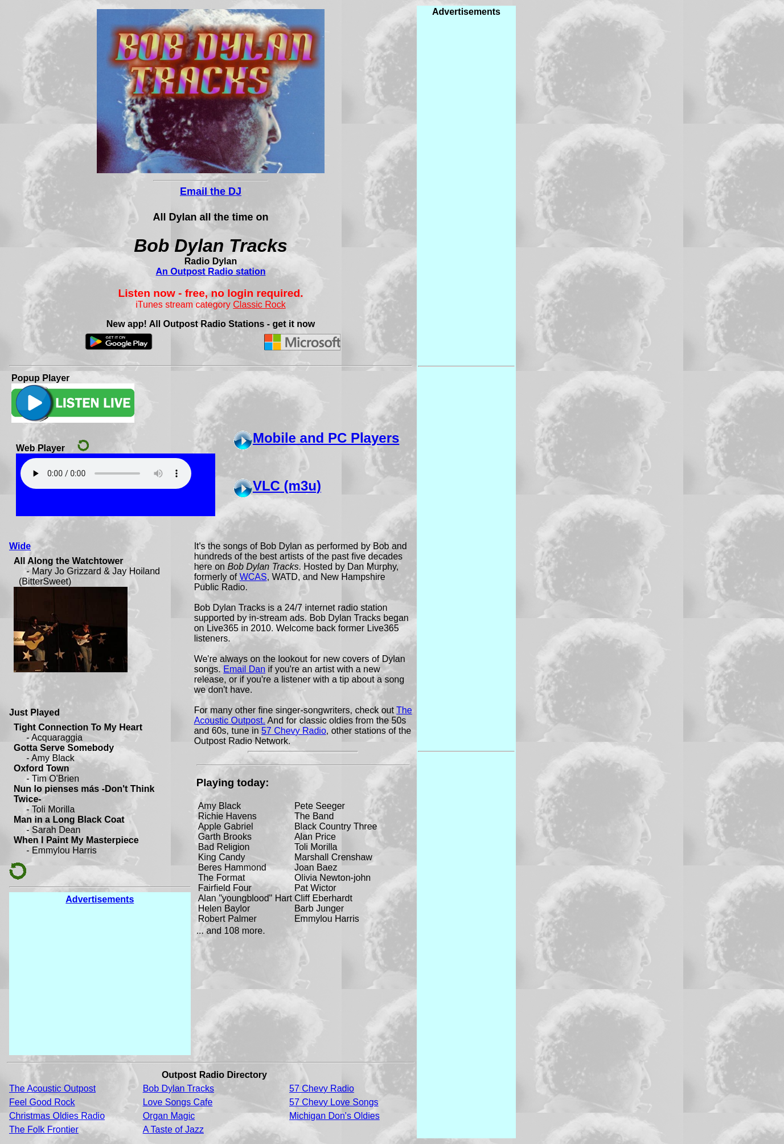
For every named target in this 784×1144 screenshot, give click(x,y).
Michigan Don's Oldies (334, 1116)
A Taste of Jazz (173, 1129)
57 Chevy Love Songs (334, 1102)
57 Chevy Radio (293, 731)
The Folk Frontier (44, 1129)
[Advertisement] (99, 979)
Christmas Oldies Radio (57, 1116)
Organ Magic (169, 1116)
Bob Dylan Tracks (178, 1088)
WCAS (253, 577)
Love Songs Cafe (178, 1102)
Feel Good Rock (42, 1102)
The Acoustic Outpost (52, 1088)
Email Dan (244, 669)
